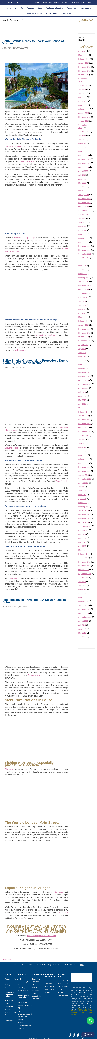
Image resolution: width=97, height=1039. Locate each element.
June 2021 (82, 262)
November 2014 (84, 566)
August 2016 (83, 483)
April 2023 (82, 187)
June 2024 (82, 140)
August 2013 (83, 621)
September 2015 (84, 526)
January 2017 (83, 463)
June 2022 (82, 222)
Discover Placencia (34, 14)
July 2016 (82, 487)
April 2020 (82, 313)
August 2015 (83, 530)
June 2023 (82, 179)
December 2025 (84, 67)
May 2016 (82, 495)
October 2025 (83, 75)
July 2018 (82, 392)
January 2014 (83, 605)
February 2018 (83, 412)
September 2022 (84, 211)
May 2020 (82, 309)
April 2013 (82, 637)
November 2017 (84, 424)
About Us (19, 8)
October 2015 (83, 522)
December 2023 (84, 159)
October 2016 (83, 475)
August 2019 (83, 345)
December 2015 (84, 514)
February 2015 (83, 554)
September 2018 (84, 384)
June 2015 (82, 538)
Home (8, 8)
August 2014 (83, 578)
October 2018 (83, 380)
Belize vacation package (24, 238)
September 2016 (84, 479)
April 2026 (82, 51)
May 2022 (82, 226)
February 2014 (83, 601)
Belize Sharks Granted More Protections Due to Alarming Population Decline (35, 362)
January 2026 (83, 63)
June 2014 (82, 586)
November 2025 (84, 71)
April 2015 (82, 546)
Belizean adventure (36, 675)
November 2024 (84, 117)
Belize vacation (21, 350)
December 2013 (84, 609)
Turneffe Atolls (61, 481)
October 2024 (83, 121)
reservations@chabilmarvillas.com (41, 936)
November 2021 (84, 250)
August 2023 (83, 171)
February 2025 (83, 109)
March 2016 (82, 503)
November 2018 (84, 376)
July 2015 (82, 534)
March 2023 (82, 191)
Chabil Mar (13, 578)
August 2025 (83, 85)
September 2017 (84, 432)
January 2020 (83, 325)
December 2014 (84, 562)
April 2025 (82, 101)
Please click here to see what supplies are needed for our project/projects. (81, 1011)
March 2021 (82, 274)
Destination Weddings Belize (9, 994)
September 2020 (84, 293)
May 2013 (82, 633)
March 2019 (82, 364)
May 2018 (82, 400)
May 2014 (82, 589)
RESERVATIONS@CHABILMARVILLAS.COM (50, 2)
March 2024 (82, 151)
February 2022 (83, 238)
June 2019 (82, 353)
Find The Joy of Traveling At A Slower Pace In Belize (34, 601)
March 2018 (82, 408)
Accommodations (34, 8)
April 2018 (82, 404)
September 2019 (84, 341)
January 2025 (83, 113)
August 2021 (83, 258)
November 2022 (84, 203)
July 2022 (82, 218)
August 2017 (83, 436)
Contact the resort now (46, 335)
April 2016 (82, 499)
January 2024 (83, 155)
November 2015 (84, 518)
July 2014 (82, 582)
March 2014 (82, 597)
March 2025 (82, 105)
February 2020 (83, 321)
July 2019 (82, 349)
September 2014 (84, 574)
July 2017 (82, 439)
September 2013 (84, 617)
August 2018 (83, 388)
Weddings (71, 8)
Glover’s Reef (11, 448)
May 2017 (82, 447)
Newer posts (7, 959)
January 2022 (83, 242)
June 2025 (82, 93)
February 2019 (83, 368)
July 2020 (82, 301)
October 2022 (83, 207)
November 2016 (84, 471)
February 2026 (83, 59)
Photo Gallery (51, 14)
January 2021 (83, 282)
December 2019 (84, 329)
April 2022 (82, 230)
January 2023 (83, 195)
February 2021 (83, 278)
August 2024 (83, 132)
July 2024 (82, 135)
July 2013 (82, 625)
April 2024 (82, 147)
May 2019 (82, 357)
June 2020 (82, 305)
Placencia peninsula (13, 146)
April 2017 (82, 451)
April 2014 (82, 593)
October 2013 (83, 613)
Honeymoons (85, 8)
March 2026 (82, 55)
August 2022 (83, 214)
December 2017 (84, 420)
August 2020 (83, 297)
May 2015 (82, 542)
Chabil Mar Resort (27, 161)
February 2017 (83, 459)
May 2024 (82, 143)
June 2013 (82, 629)
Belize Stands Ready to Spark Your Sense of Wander (33, 42)
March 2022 (82, 234)
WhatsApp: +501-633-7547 (84, 2)
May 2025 (82, 97)
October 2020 (83, 290)
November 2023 (84, 163)
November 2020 (84, 285)
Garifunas (58, 892)
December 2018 (84, 372)
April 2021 (82, 270)
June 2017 (82, 443)
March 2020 (82, 317)
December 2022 (84, 199)
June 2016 (82, 491)
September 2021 (84, 254)
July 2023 (82, 175)
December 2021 (84, 246)
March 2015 (82, 550)
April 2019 (82, 361)
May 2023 (82, 183)
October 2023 (83, 167)
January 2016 (83, 510)
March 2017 (82, 455)
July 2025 (82, 89)
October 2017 (83, 428)
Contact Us (66, 14)
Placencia (9, 769)
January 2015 (83, 558)
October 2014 (83, 570)
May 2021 (82, 266)
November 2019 (84, 333)
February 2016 (83, 507)
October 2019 (83, 337)
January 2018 (83, 416)
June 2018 (82, 396)
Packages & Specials (54, 8)
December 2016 (84, 467)
